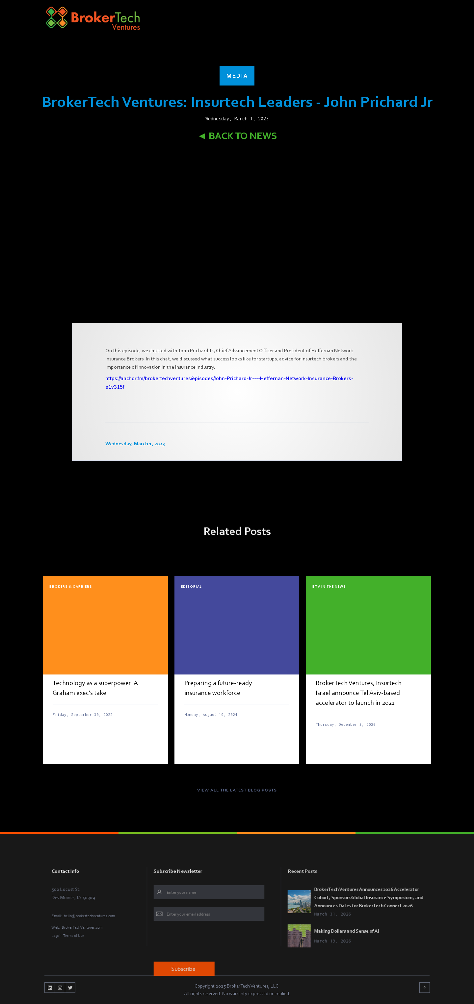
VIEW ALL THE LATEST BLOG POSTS (237, 793)
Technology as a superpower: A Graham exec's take (95, 688)
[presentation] (210, 942)
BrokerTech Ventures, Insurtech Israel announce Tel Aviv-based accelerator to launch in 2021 (359, 692)
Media (237, 76)
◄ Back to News (237, 136)
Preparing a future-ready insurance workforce (218, 688)
